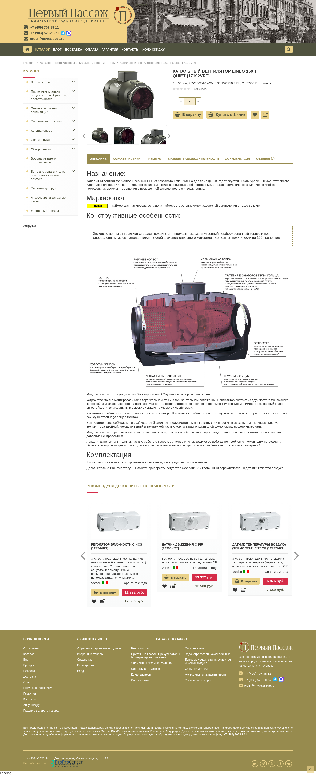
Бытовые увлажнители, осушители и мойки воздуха (48, 175)
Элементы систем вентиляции (44, 110)
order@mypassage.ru (47, 38)
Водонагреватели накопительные (43, 160)
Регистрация (86, 665)
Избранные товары (90, 654)
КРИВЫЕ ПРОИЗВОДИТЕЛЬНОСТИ (193, 158)
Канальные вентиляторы (97, 62)
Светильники (40, 140)
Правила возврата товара (41, 710)
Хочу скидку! (154, 49)
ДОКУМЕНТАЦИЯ (237, 158)
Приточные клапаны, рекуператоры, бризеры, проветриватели (49, 95)
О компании (31, 648)
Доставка (73, 49)
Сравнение (84, 659)
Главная (29, 62)
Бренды (28, 665)
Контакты (130, 49)
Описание (98, 158)
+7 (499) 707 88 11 (44, 27)
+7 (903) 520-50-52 (44, 33)
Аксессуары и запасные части (48, 199)
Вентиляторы (65, 62)
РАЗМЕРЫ (154, 158)
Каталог (42, 49)
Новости (29, 671)
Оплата (91, 49)
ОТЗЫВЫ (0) (265, 158)
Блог (57, 49)
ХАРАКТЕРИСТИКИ (126, 158)
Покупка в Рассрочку (37, 687)
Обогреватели (41, 149)
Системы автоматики (46, 121)
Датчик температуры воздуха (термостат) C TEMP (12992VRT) (259, 546)
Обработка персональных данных (100, 648)
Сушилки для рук (43, 188)
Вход (80, 671)
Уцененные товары (45, 210)
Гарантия (110, 49)
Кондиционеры (42, 130)
